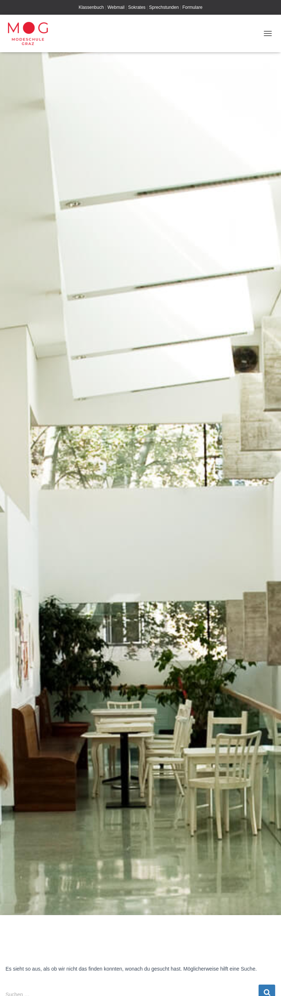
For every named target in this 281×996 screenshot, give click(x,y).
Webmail (115, 7)
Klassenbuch (91, 7)
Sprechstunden (164, 7)
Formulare (192, 7)
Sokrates (136, 7)
